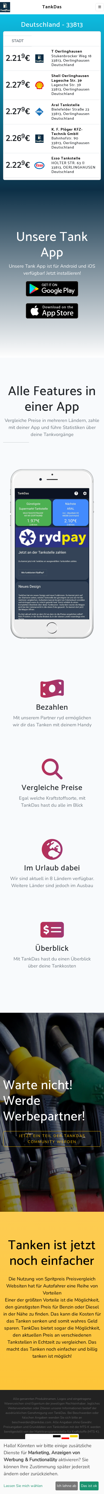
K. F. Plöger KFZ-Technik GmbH (67, 131)
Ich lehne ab (66, 1485)
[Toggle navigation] (99, 7)
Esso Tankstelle (65, 158)
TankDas (51, 7)
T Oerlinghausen (66, 51)
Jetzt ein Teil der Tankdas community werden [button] (52, 1138)
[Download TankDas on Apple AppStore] (52, 311)
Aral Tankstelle (65, 105)
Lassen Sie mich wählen (23, 1485)
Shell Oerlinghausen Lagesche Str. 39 (70, 78)
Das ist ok (89, 1485)
